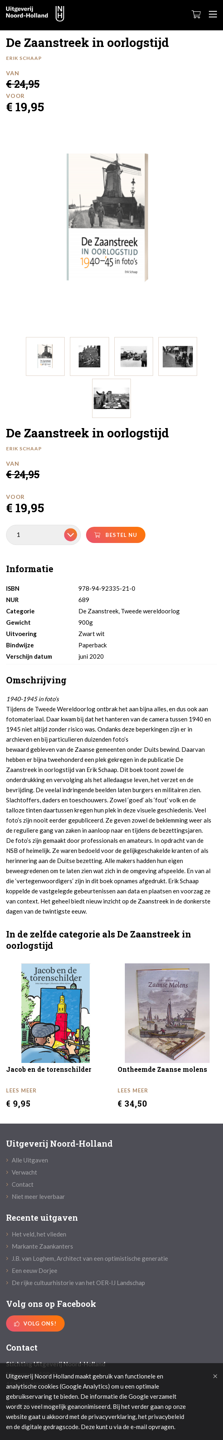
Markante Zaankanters (39, 1246)
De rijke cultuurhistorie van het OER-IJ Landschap (75, 1282)
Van (12, 73)
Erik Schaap (24, 58)
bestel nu (115, 535)
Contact (20, 1184)
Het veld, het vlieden (36, 1234)
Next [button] (216, 227)
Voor (15, 95)
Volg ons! (35, 1323)
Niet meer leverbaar (35, 1196)
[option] (108, 218)
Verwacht (21, 1172)
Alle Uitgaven (27, 1160)
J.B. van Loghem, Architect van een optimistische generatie (87, 1258)
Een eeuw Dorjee (31, 1270)
